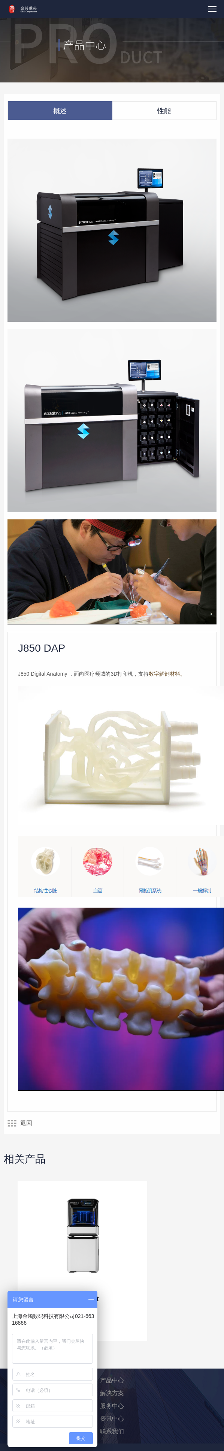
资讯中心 (112, 1418)
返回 (19, 1123)
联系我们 (112, 1431)
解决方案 (112, 1393)
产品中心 (112, 1380)
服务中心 (112, 1406)
